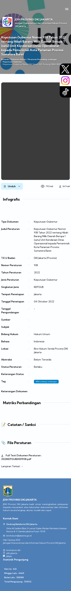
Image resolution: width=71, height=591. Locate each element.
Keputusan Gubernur (12, 62)
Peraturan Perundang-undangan (42, 59)
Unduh (12, 186)
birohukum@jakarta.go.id (19, 535)
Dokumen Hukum (18, 59)
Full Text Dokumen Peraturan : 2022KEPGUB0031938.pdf (21, 457)
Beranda (5, 59)
